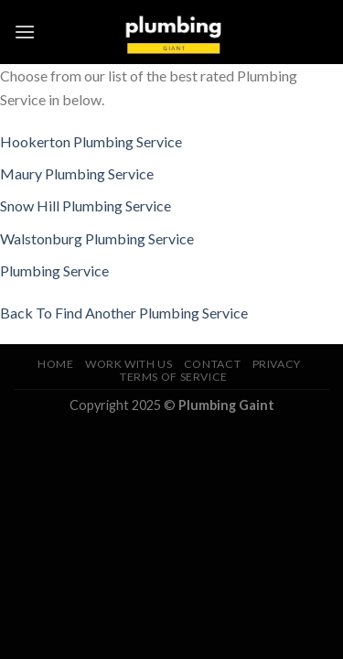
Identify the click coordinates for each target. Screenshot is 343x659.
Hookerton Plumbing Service (91, 141)
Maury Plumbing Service (77, 173)
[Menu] (25, 31)
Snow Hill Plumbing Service (85, 205)
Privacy (276, 364)
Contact (212, 364)
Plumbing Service (54, 270)
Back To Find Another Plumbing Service (124, 312)
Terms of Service (174, 377)
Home (55, 364)
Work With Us (128, 364)
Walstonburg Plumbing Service (97, 238)
